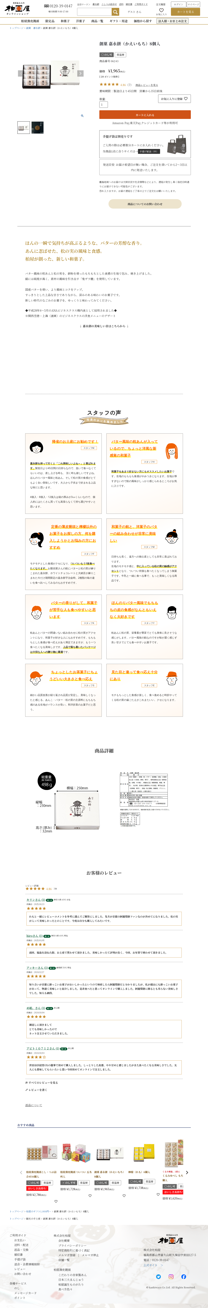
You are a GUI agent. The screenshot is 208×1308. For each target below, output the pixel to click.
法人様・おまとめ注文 (172, 21)
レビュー (20, 1269)
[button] (21, 1172)
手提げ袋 (20, 1259)
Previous (21, 73)
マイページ (193, 4)
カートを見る (185, 12)
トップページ (16, 28)
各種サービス (17, 1283)
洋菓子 (80, 21)
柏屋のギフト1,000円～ (38, 1211)
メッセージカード (25, 1293)
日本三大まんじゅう (71, 1279)
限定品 (49, 21)
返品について (33, 1105)
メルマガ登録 (66, 1255)
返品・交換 (21, 1250)
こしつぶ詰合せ (109, 4)
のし (17, 1288)
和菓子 (65, 21)
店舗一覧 (64, 1260)
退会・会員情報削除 (27, 1264)
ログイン (178, 4)
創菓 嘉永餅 (33, 28)
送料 (121, 4)
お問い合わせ (22, 1274)
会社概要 (64, 1240)
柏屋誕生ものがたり (71, 1284)
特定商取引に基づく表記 (74, 1250)
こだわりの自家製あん (72, 1275)
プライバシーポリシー (72, 1245)
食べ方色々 (65, 1289)
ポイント (20, 1298)
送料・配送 (21, 1245)
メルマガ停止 (90, 1255)
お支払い (20, 1240)
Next (80, 73)
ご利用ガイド (141, 4)
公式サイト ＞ (153, 1265)
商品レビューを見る (146, 85)
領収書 (129, 4)
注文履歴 (160, 4)
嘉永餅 (96, 4)
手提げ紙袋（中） (149, 151)
